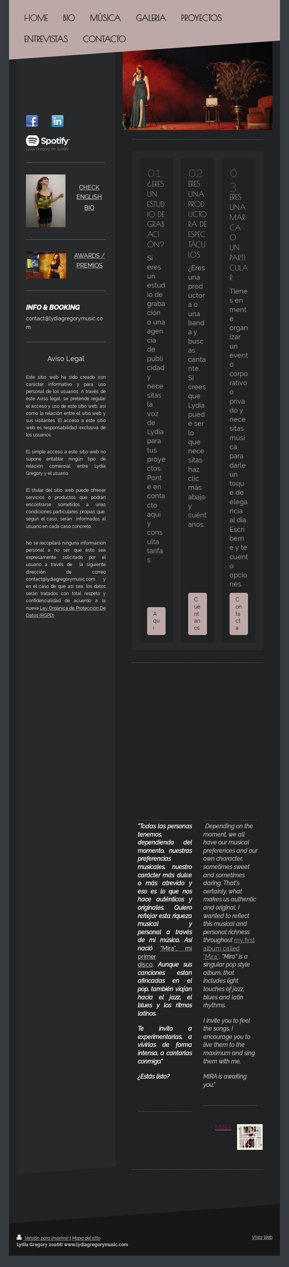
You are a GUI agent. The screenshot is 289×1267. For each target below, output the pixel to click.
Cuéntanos (197, 614)
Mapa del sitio (86, 1238)
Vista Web (262, 1237)
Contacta (239, 614)
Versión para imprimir (43, 1238)
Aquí (156, 621)
